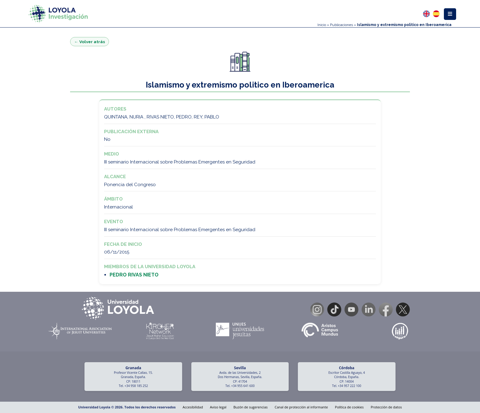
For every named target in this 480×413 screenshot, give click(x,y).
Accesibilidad (193, 407)
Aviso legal (218, 407)
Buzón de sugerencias (250, 407)
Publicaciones (341, 25)
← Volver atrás (89, 41)
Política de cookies (349, 407)
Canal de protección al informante (301, 407)
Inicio (321, 25)
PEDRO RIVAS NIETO (134, 275)
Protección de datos (386, 407)
